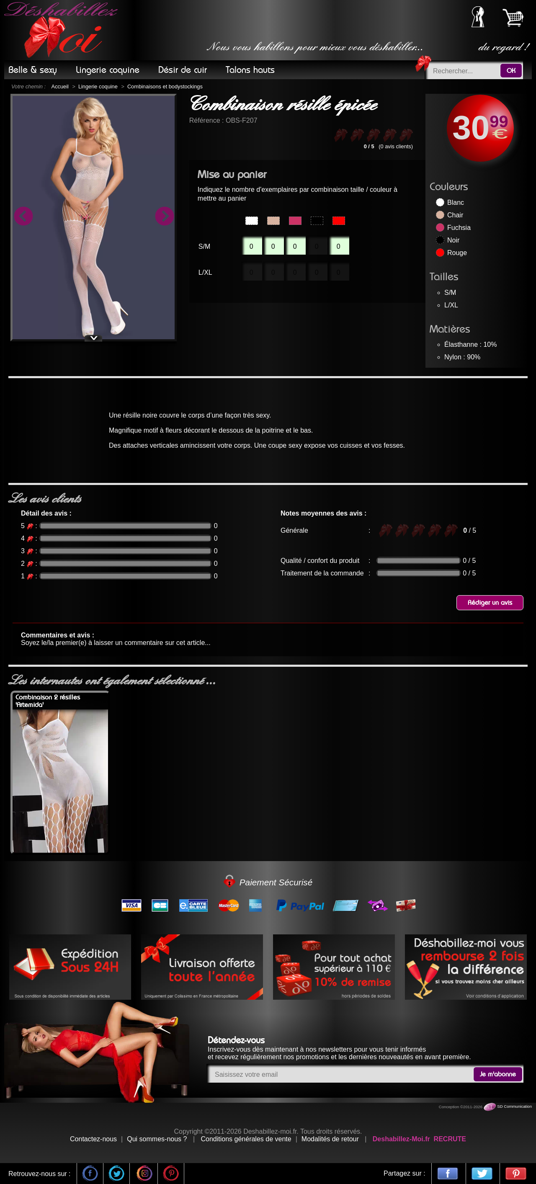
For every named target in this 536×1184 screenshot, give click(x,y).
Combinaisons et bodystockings (165, 86)
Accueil (60, 86)
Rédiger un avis (490, 602)
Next (164, 217)
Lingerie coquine (98, 86)
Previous (23, 217)
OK (511, 71)
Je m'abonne (498, 1074)
